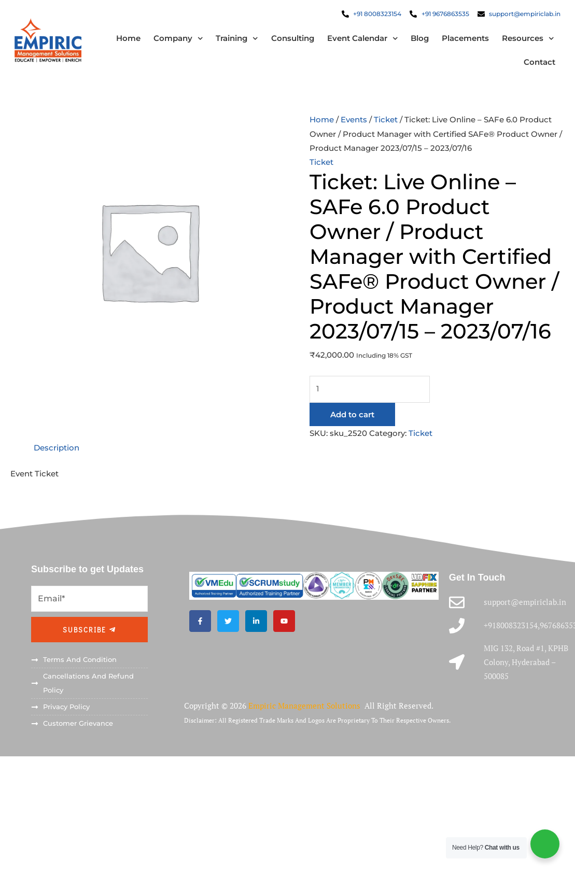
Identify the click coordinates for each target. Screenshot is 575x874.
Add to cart (352, 414)
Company (177, 39)
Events (354, 120)
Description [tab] (56, 447)
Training (236, 39)
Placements (464, 39)
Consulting (291, 39)
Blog (419, 39)
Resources (527, 39)
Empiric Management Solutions (305, 704)
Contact (538, 62)
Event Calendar (361, 39)
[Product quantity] (370, 389)
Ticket (386, 120)
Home (127, 39)
